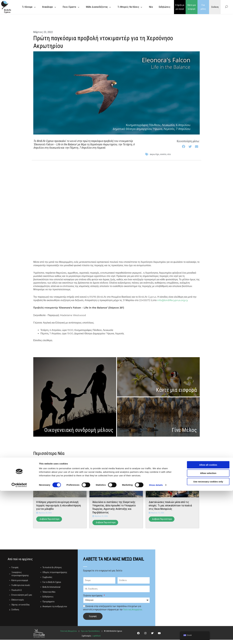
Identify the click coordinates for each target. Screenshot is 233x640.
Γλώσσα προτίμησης (93, 595)
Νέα (169, 154)
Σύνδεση (215, 7)
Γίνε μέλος (203, 7)
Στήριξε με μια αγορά (180, 7)
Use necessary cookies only (208, 630)
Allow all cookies (208, 614)
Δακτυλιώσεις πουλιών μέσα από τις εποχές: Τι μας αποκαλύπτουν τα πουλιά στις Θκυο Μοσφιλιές (170, 505)
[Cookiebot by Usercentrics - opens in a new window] (19, 634)
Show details (156, 634)
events (163, 154)
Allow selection (208, 622)
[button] (184, 147)
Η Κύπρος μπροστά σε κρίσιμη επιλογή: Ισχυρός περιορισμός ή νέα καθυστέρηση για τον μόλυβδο (58, 505)
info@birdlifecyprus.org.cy (172, 300)
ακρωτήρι (154, 154)
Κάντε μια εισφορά (191, 7)
